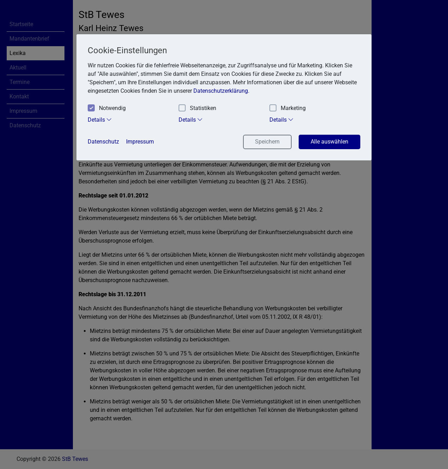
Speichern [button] (267, 141)
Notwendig (107, 108)
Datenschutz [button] (103, 141)
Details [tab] (100, 119)
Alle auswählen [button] (329, 141)
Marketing (287, 108)
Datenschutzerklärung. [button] (221, 90)
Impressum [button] (140, 141)
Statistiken (197, 108)
